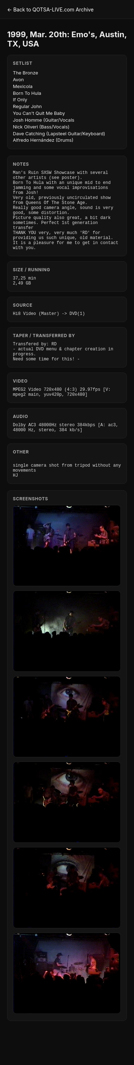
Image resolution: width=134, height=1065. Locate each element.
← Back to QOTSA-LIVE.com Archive (50, 9)
